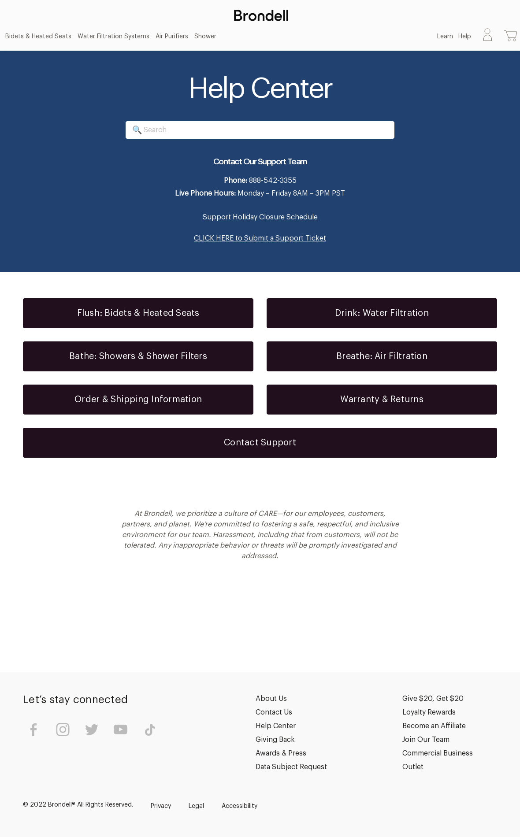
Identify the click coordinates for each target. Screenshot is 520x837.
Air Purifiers (172, 36)
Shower (205, 36)
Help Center (276, 726)
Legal (196, 806)
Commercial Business (437, 753)
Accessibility (239, 806)
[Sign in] (488, 36)
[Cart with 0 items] (510, 36)
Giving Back (275, 739)
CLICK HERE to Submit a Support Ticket (260, 238)
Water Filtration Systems (113, 36)
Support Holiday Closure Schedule (260, 217)
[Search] (260, 130)
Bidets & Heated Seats (38, 36)
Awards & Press (281, 753)
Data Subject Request (291, 766)
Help (464, 36)
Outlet (412, 766)
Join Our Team (425, 739)
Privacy (161, 806)
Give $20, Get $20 (433, 698)
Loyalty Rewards (429, 712)
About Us (271, 698)
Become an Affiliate (434, 726)
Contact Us (274, 712)
